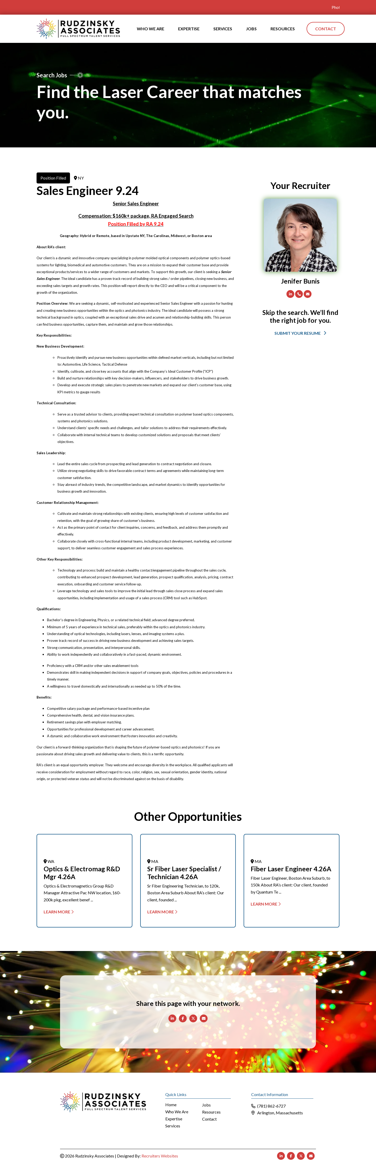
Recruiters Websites (160, 1155)
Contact (209, 1119)
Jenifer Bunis (300, 281)
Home (171, 1104)
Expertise (173, 1118)
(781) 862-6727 (271, 1105)
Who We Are (176, 1111)
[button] (300, 332)
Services (172, 1125)
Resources (211, 1112)
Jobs (206, 1105)
